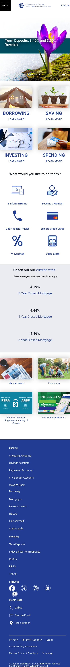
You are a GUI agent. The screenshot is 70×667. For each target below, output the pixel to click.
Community (54, 383)
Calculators (52, 253)
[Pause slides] (6, 17)
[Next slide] (6, 74)
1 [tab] (30, 74)
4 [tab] (39, 74)
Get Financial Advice (18, 228)
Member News (16, 383)
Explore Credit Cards (52, 228)
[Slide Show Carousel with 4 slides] (35, 46)
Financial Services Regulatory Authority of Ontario (16, 420)
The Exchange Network (54, 417)
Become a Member (52, 203)
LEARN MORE (16, 119)
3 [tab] (36, 74)
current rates (45, 270)
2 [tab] (33, 74)
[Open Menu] (5, 5)
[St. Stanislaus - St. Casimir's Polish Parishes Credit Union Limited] (35, 5)
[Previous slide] (63, 74)
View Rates (17, 253)
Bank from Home (17, 203)
